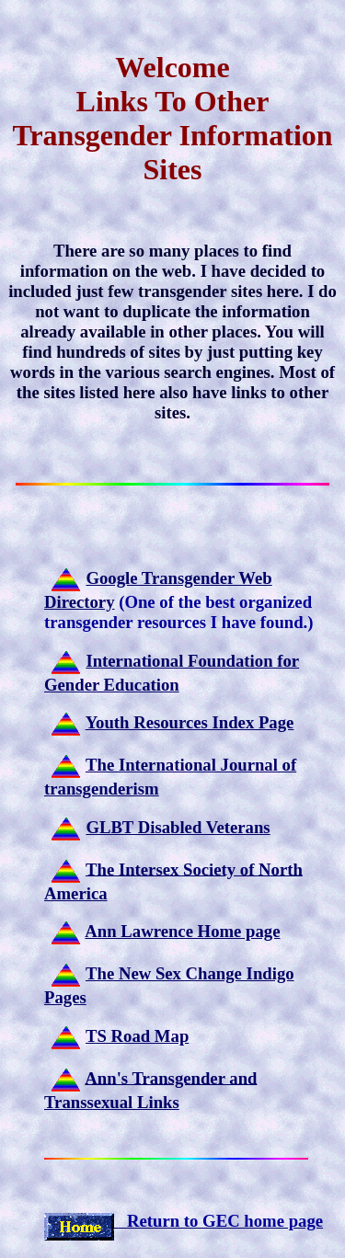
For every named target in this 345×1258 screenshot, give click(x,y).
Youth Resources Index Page (190, 722)
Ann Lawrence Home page (182, 931)
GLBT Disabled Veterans (178, 827)
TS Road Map (137, 1036)
